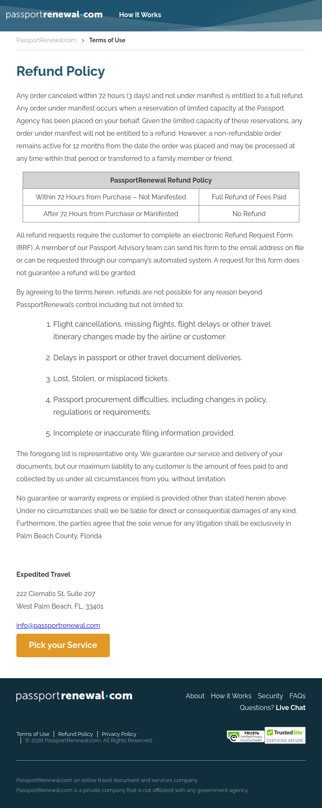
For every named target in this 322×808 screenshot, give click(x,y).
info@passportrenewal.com (58, 626)
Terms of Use (32, 734)
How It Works (140, 15)
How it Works (231, 696)
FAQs (297, 696)
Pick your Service (63, 645)
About (195, 696)
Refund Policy (75, 734)
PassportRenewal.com (46, 40)
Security (270, 696)
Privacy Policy (119, 734)
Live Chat (291, 708)
